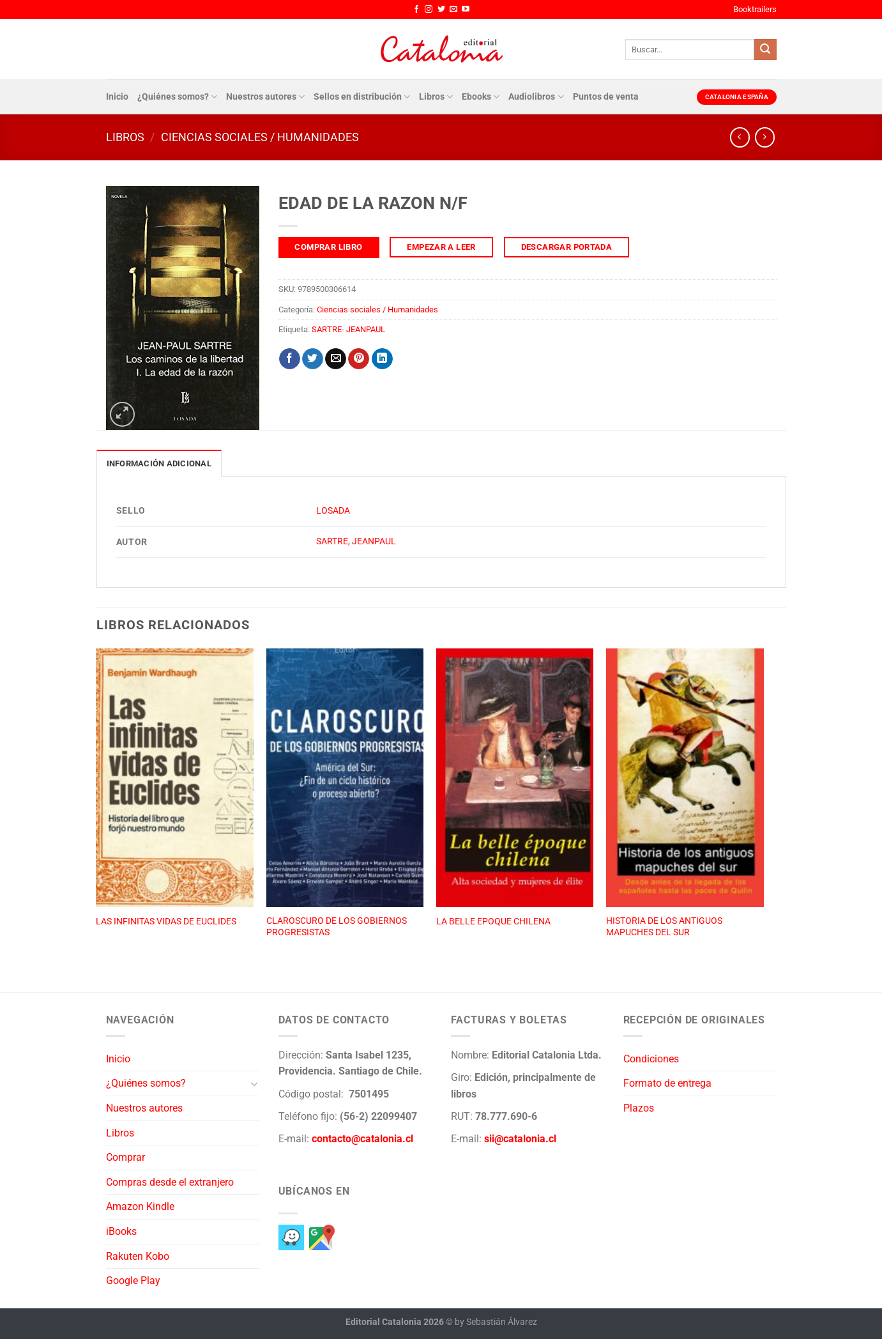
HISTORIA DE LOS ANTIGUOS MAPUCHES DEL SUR (664, 926)
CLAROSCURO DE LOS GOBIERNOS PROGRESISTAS (336, 926)
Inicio (117, 96)
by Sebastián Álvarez (496, 1322)
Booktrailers (755, 9)
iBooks (121, 1231)
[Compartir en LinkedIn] (382, 359)
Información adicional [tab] (159, 463)
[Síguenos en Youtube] (465, 9)
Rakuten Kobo (137, 1256)
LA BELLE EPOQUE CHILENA (493, 921)
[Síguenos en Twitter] (441, 9)
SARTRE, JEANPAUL (356, 541)
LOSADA (333, 510)
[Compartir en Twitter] (312, 359)
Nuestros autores (265, 97)
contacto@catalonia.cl (362, 1139)
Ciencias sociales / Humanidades (260, 137)
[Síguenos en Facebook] (416, 9)
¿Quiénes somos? (177, 97)
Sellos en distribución (362, 97)
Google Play (133, 1280)
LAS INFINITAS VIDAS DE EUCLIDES (166, 921)
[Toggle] (254, 1083)
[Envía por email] (335, 359)
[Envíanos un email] (453, 9)
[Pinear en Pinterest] (358, 359)
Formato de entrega (667, 1083)
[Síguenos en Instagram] (428, 9)
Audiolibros (535, 97)
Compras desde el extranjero (170, 1182)
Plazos (638, 1108)
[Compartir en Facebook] (289, 359)
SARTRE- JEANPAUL (348, 329)
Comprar (125, 1157)
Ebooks (480, 97)
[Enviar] (765, 50)
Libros (436, 97)
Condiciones (651, 1059)
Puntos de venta (606, 96)
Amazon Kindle (140, 1206)
